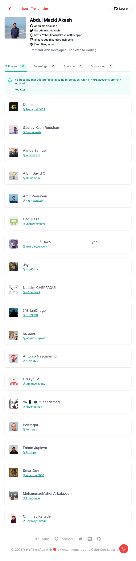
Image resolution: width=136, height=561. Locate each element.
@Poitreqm (30, 429)
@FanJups (29, 452)
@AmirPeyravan (33, 200)
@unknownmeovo (34, 223)
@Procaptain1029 (34, 109)
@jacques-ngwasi (34, 338)
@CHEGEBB (30, 315)
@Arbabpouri (31, 498)
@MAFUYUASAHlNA (36, 246)
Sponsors (73, 66)
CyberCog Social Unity (107, 549)
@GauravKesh (32, 132)
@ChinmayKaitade (35, 521)
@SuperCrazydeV (34, 383)
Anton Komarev (73, 549)
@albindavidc (32, 178)
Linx (46, 8)
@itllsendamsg (32, 406)
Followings (45, 66)
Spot (24, 8)
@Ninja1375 (30, 360)
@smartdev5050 (33, 475)
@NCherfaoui (31, 292)
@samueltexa (31, 155)
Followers (15, 66)
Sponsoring (102, 66)
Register (21, 89)
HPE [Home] (11, 8)
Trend (35, 8)
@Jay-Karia (30, 269)
